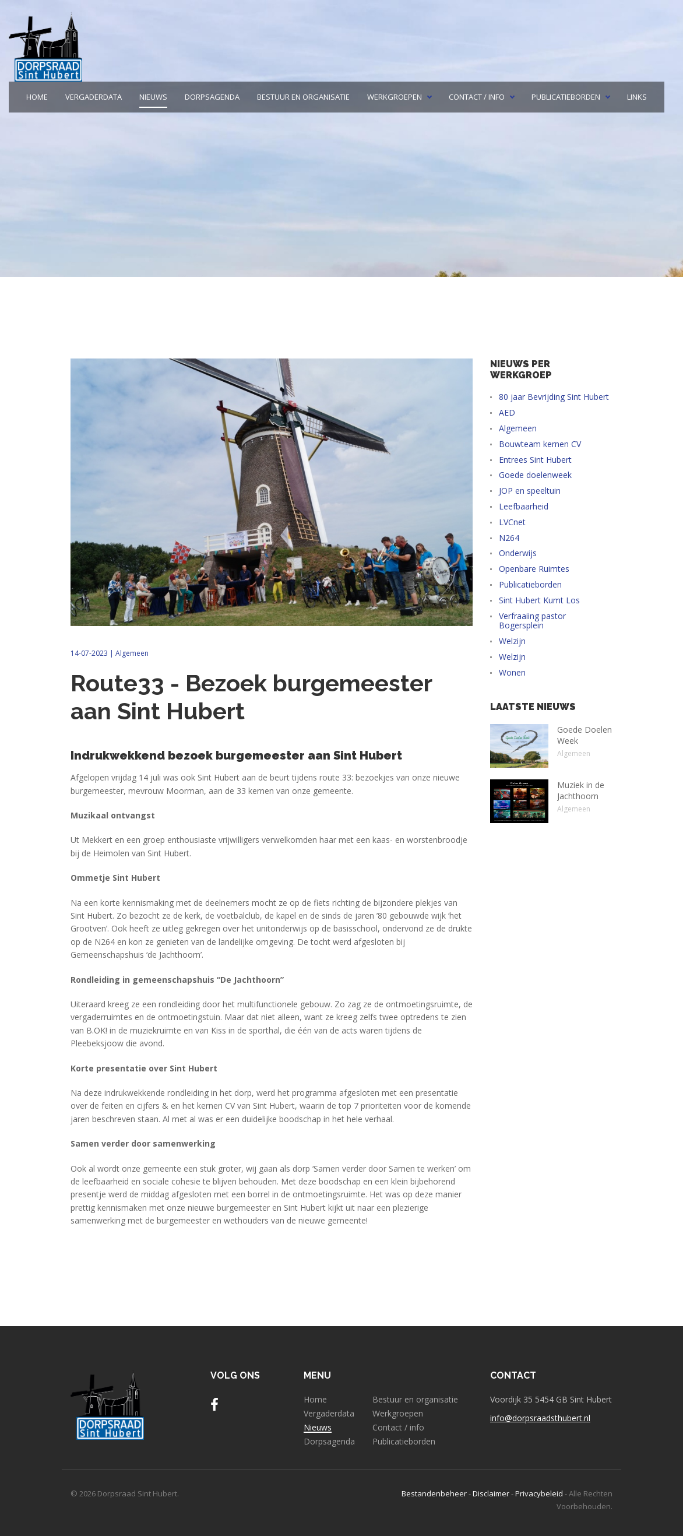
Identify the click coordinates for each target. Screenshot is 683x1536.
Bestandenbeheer (434, 1493)
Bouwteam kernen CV (540, 444)
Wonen (512, 673)
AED (507, 413)
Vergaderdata (93, 97)
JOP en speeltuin (530, 491)
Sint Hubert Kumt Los (539, 601)
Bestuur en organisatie (303, 97)
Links (637, 97)
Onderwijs (518, 553)
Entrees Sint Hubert (535, 460)
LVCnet (512, 523)
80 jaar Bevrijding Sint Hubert (554, 397)
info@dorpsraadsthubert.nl (540, 1417)
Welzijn (512, 641)
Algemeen (132, 653)
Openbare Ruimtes (534, 569)
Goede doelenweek (535, 475)
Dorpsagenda (212, 97)
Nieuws (153, 97)
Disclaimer (491, 1493)
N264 (509, 538)
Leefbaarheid (523, 507)
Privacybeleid (539, 1493)
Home (37, 97)
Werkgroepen (394, 97)
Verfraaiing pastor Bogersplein (532, 621)
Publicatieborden (565, 97)
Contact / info (477, 97)
